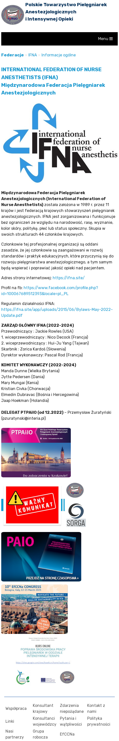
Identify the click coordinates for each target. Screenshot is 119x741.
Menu (105, 38)
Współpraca (16, 708)
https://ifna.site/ (69, 278)
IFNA (32, 55)
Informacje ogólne (58, 55)
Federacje (12, 54)
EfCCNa (67, 734)
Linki (9, 721)
